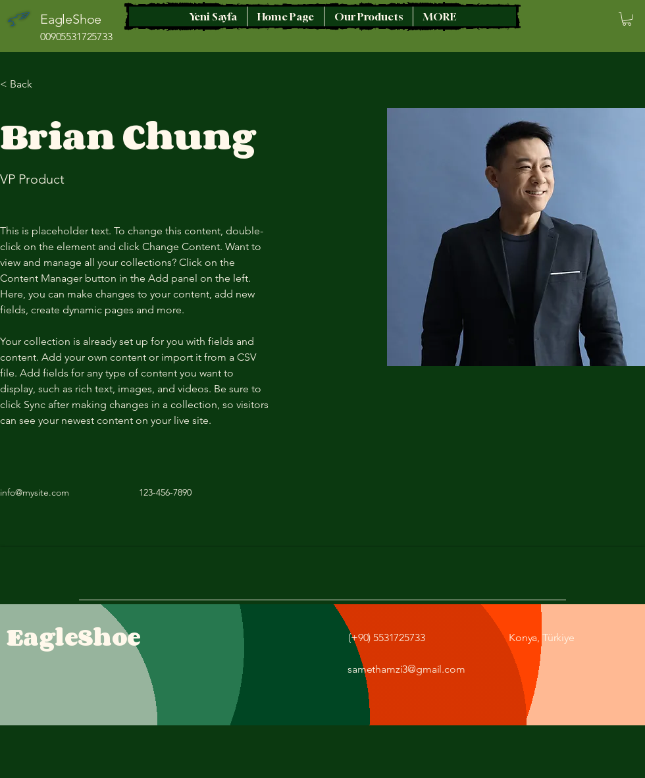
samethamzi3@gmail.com (406, 669)
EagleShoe (74, 637)
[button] (627, 19)
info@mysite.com (34, 492)
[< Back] (26, 84)
